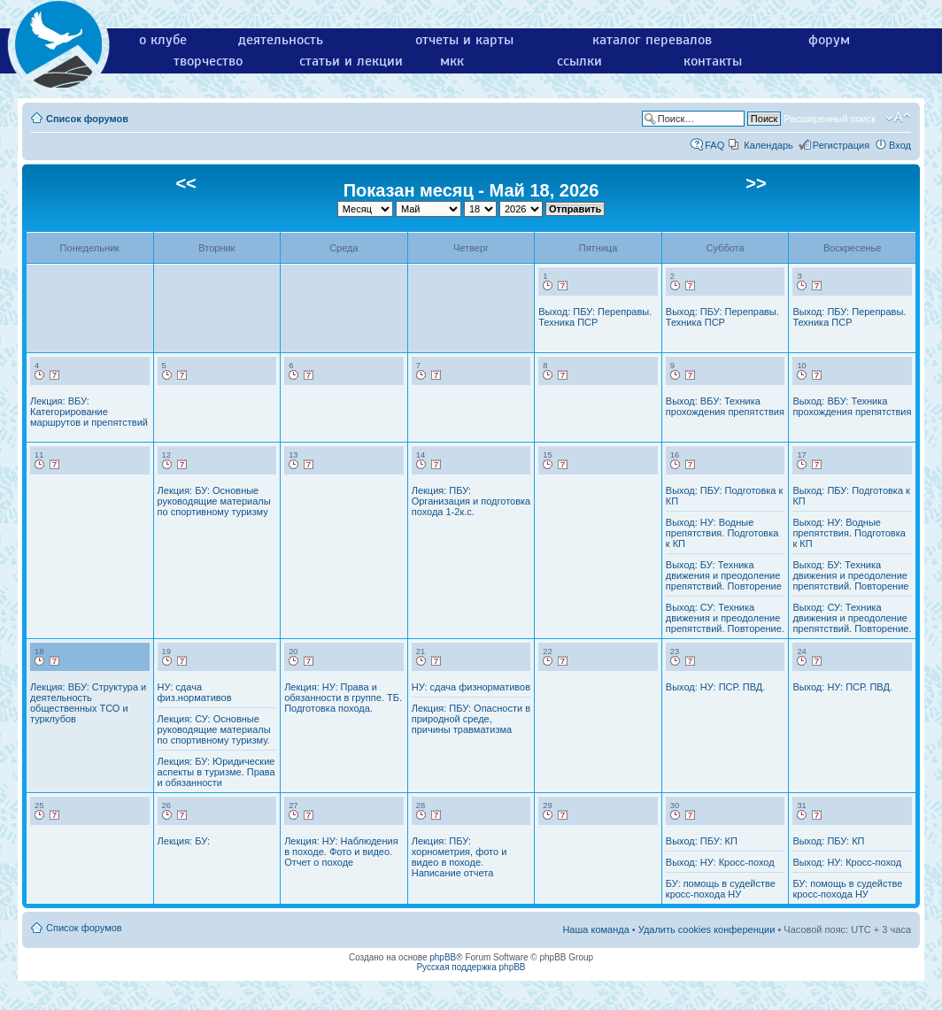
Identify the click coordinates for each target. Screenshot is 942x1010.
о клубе (163, 40)
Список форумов (87, 118)
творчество (208, 61)
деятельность (280, 40)
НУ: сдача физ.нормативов (195, 692)
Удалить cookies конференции (707, 929)
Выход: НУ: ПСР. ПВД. (716, 687)
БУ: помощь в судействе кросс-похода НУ (721, 888)
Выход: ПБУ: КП (701, 841)
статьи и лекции (351, 61)
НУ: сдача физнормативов (471, 687)
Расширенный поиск (830, 118)
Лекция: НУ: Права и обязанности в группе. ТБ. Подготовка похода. (343, 697)
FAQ (714, 145)
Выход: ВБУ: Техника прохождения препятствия (725, 406)
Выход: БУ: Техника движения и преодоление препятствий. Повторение (724, 575)
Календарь (768, 145)
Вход (900, 145)
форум (829, 40)
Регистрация (841, 145)
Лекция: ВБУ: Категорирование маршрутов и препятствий (89, 412)
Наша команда (595, 929)
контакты (712, 61)
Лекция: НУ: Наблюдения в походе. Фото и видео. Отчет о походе (341, 851)
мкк (452, 61)
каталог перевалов (652, 40)
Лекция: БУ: (184, 841)
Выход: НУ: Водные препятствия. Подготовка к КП (722, 533)
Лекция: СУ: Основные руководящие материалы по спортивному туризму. (214, 729)
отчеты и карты (464, 40)
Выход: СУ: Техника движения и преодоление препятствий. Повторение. (725, 618)
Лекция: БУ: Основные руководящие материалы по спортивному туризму (214, 501)
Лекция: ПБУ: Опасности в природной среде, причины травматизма (471, 719)
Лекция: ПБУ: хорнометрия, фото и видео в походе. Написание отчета (459, 857)
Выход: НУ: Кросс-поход (720, 862)
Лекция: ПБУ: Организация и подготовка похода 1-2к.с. (471, 501)
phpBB (442, 957)
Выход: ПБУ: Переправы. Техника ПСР (595, 317)
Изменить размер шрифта (898, 118)
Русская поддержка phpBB (470, 967)
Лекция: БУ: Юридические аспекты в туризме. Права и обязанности (216, 772)
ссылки (579, 61)
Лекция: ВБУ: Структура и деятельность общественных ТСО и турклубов (88, 703)
